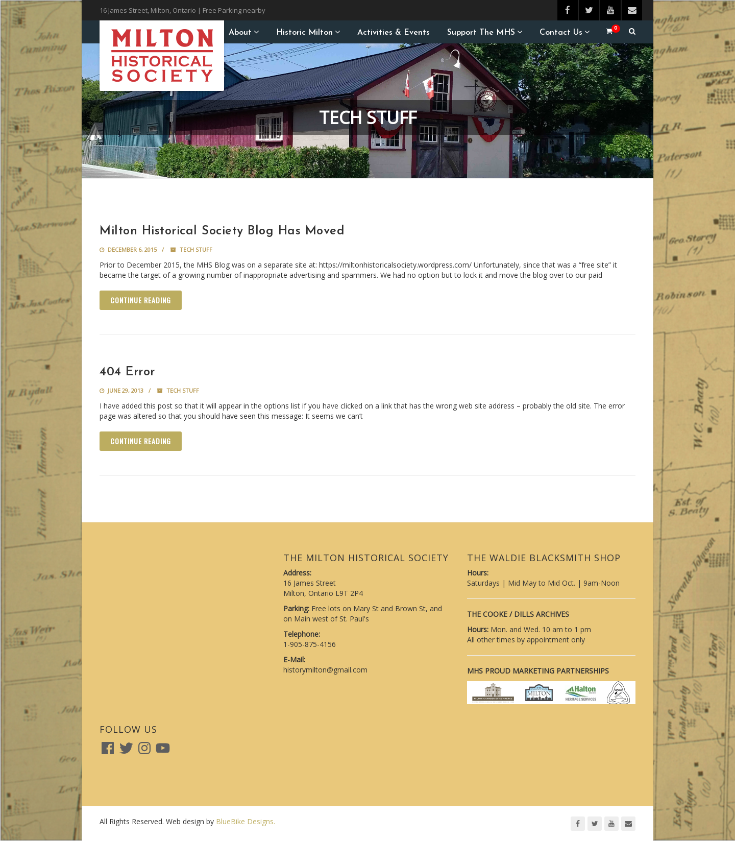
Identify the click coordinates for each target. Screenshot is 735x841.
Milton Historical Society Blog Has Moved (222, 231)
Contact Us (561, 33)
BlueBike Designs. (245, 821)
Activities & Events (393, 33)
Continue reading (140, 300)
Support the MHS (481, 33)
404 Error (127, 372)
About (240, 33)
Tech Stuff (196, 249)
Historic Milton (304, 33)
